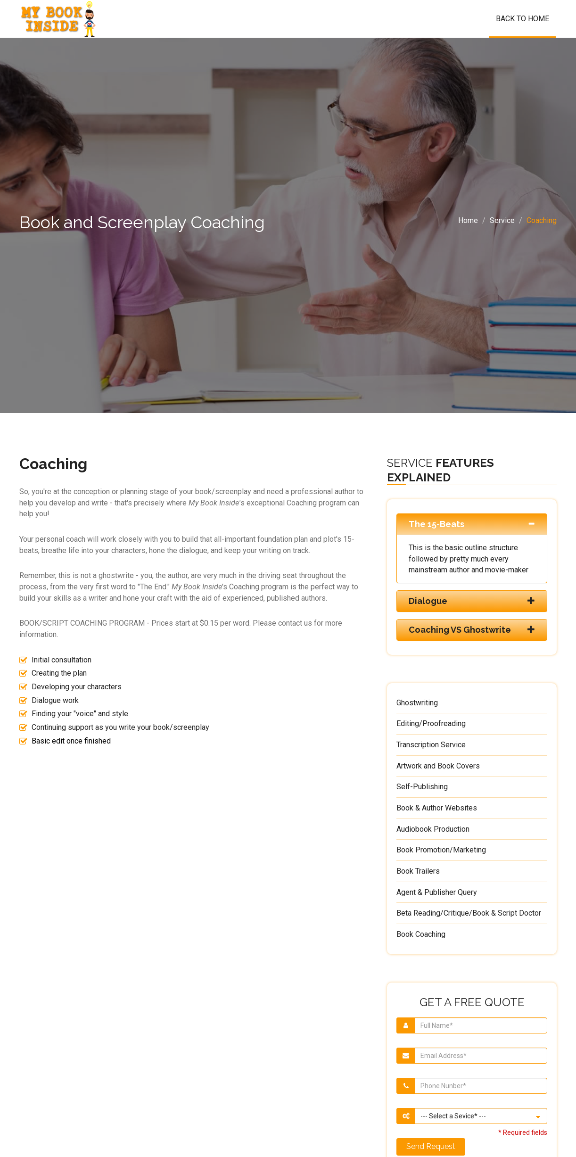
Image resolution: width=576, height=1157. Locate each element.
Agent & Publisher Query (436, 892)
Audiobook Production (432, 829)
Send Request (430, 1146)
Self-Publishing (422, 786)
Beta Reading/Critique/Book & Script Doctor (468, 913)
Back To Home (522, 18)
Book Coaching (420, 934)
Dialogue (428, 601)
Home (468, 220)
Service (502, 220)
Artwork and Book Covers (438, 765)
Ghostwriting (417, 702)
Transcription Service (431, 744)
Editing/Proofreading (431, 723)
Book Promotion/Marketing (441, 849)
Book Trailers (418, 871)
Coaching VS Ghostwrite (460, 630)
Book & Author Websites (436, 807)
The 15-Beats (436, 524)
